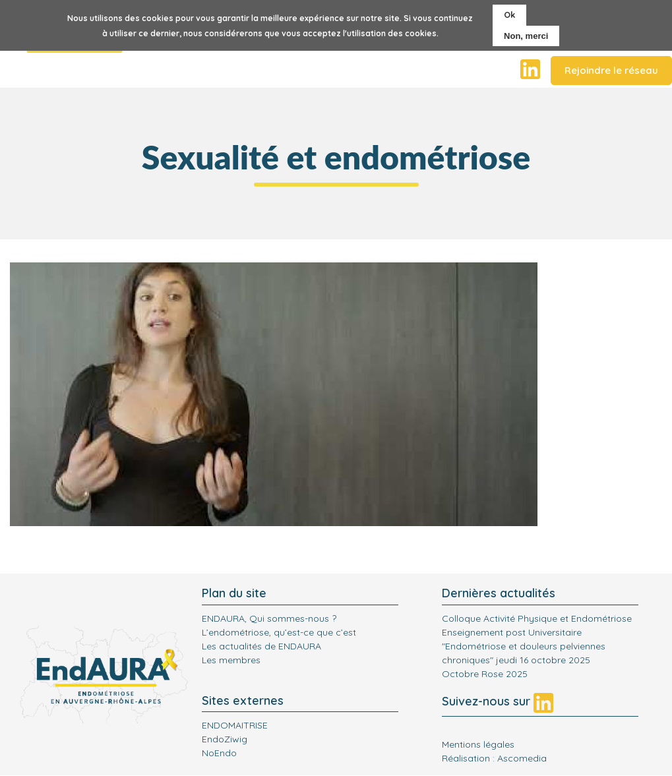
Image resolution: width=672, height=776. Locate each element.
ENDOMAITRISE (235, 725)
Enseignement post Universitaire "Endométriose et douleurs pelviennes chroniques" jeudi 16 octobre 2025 (523, 646)
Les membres (231, 660)
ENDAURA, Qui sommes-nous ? (269, 618)
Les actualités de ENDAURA (261, 646)
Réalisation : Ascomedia (494, 758)
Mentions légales (478, 744)
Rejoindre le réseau (611, 70)
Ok (509, 14)
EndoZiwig (224, 739)
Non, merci (526, 36)
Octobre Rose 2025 (485, 674)
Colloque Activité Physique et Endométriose (537, 618)
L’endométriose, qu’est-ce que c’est (279, 632)
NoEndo (219, 753)
